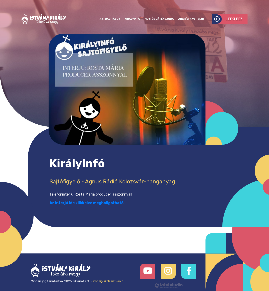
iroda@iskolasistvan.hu (109, 281)
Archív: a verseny (191, 19)
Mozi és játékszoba (159, 19)
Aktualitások (110, 19)
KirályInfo (132, 19)
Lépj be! (227, 19)
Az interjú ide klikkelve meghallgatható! (87, 203)
